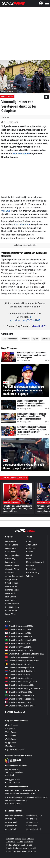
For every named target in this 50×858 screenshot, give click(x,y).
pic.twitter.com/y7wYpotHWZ (25, 320)
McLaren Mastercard (35, 562)
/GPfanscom (11, 725)
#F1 (31, 316)
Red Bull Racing (32, 572)
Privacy (18, 838)
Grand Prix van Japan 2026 (18, 633)
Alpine (35, 339)
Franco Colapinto (12, 555)
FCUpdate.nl (10, 819)
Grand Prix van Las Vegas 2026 (20, 699)
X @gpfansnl (10, 729)
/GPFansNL (11, 736)
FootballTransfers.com (14, 815)
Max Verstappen (21, 153)
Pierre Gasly (10, 559)
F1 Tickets (32, 851)
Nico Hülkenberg (12, 607)
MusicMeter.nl (32, 822)
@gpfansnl (10, 732)
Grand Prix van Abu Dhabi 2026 (20, 706)
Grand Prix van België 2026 (18, 664)
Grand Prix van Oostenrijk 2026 (19, 657)
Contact (30, 838)
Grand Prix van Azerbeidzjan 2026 (21, 681)
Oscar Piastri (10, 552)
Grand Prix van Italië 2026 (17, 675)
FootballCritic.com (34, 815)
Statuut (20, 842)
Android (24, 845)
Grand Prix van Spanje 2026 (18, 678)
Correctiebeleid (29, 848)
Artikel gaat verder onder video (25, 245)
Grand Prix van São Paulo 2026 (19, 695)
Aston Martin (31, 545)
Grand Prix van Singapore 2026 (19, 685)
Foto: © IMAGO (7, 91)
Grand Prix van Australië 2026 (19, 626)
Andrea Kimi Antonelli (14, 576)
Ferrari (29, 555)
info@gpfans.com (12, 779)
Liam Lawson (10, 597)
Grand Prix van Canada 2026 (19, 647)
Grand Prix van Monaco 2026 (19, 650)
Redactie (10, 838)
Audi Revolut (31, 548)
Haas (28, 559)
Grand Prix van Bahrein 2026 (18, 636)
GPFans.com (31, 819)
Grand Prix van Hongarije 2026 (19, 668)
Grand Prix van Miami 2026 (18, 643)
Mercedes (30, 566)
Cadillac (29, 552)
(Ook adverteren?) (19, 712)
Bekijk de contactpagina (13, 804)
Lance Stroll (10, 593)
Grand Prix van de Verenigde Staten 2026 (24, 688)
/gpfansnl (10, 743)
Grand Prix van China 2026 (18, 630)
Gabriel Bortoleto (12, 604)
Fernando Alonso (12, 590)
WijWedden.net (11, 826)
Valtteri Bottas (11, 611)
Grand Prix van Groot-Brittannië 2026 (22, 661)
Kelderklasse (31, 826)
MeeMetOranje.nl (33, 829)
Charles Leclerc (11, 545)
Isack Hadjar (10, 562)
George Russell (11, 579)
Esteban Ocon (11, 586)
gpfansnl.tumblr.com (14, 749)
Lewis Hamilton (11, 541)
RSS (24, 838)
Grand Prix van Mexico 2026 (18, 692)
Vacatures (28, 842)
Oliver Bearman (11, 583)
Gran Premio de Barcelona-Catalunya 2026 (24, 654)
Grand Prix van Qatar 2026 (18, 702)
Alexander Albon (22, 224)
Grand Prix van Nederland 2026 (20, 671)
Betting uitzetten (13, 845)
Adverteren (10, 842)
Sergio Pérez (10, 614)
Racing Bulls (31, 569)
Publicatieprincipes (14, 848)
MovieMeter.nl (11, 822)
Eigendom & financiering (16, 851)
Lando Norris (10, 548)
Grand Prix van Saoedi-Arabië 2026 (21, 640)
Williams (5, 211)
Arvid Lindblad (11, 600)
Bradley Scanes (7, 96)
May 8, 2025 (39, 326)
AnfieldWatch (10, 829)
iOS (30, 845)
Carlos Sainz (10, 572)
